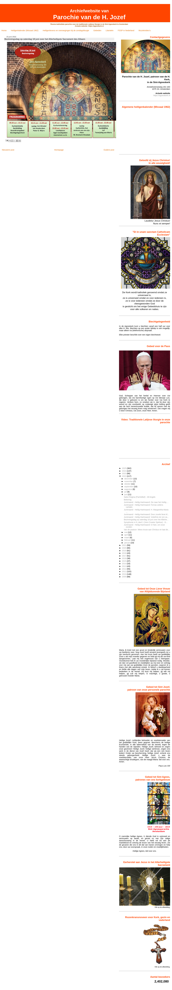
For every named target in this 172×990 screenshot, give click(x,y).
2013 (124, 566)
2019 (124, 551)
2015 (124, 561)
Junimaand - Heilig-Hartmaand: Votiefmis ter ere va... (146, 517)
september (129, 487)
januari (127, 543)
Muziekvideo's (145, 30)
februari (127, 540)
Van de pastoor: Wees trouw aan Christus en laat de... (147, 530)
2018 (124, 553)
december (128, 479)
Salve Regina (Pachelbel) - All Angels (139, 497)
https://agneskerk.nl (161, 95)
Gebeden (97, 30)
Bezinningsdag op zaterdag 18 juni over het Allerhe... (146, 520)
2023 (124, 473)
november (128, 481)
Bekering (127, 500)
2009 (124, 577)
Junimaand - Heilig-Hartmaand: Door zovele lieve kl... (146, 514)
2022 (124, 476)
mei (126, 532)
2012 (124, 569)
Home (4, 30)
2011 (124, 571)
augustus (128, 489)
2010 (124, 574)
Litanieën (109, 30)
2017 (124, 556)
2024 (124, 471)
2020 (124, 548)
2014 (124, 564)
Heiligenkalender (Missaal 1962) (25, 30)
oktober (127, 484)
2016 (124, 558)
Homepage (59, 150)
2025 (124, 468)
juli (125, 492)
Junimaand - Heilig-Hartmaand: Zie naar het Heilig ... (146, 502)
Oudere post (109, 150)
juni (126, 494)
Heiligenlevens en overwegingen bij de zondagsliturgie (66, 30)
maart (127, 537)
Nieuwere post (8, 150)
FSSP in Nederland (126, 30)
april (126, 535)
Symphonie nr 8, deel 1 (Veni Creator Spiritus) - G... (146, 522)
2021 (124, 545)
